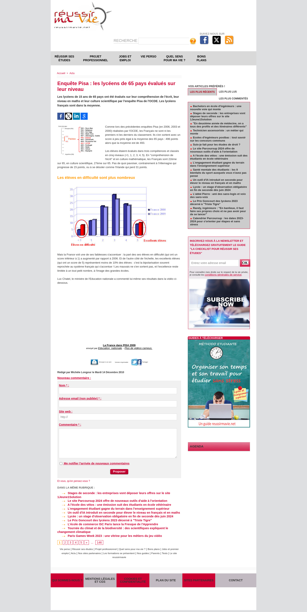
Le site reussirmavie (124, 555)
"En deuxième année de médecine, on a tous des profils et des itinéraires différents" (218, 125)
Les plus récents (202, 91)
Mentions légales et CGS (100, 580)
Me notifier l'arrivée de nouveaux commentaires (96, 462)
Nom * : (64, 384)
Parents (172, 551)
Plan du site (165, 580)
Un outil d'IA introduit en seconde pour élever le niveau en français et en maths (117, 511)
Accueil (61, 73)
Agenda (195, 445)
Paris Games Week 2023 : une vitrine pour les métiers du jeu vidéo (108, 533)
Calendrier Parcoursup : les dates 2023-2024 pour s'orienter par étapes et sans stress (217, 221)
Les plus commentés (233, 98)
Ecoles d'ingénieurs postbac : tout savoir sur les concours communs (218, 139)
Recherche (126, 41)
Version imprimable (123, 361)
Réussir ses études (64, 58)
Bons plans (201, 58)
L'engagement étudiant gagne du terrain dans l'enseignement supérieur (112, 507)
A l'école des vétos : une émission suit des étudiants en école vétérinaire (112, 503)
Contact (235, 580)
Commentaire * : (70, 423)
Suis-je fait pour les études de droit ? (216, 144)
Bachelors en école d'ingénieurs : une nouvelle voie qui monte (215, 108)
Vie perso (148, 56)
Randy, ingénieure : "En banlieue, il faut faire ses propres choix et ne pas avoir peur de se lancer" (218, 211)
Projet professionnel (95, 58)
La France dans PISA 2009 (119, 345)
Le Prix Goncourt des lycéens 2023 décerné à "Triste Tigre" (103, 518)
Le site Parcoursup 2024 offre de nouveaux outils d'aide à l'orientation (111, 499)
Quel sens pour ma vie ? (174, 58)
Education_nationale (111, 347)
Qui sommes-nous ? (67, 580)
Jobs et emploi (125, 58)
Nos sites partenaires (100, 551)
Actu (71, 73)
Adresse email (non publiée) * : (80, 397)
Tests (106, 555)
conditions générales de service (221, 274)
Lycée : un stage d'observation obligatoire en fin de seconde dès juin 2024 (113, 514)
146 (99, 540)
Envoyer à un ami (94, 361)
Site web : (65, 410)
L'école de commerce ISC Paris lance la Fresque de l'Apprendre (106, 522)
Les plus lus (228, 91)
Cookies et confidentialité (133, 580)
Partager (149, 361)
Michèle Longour (81, 371)
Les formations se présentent (132, 551)
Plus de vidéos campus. (137, 347)
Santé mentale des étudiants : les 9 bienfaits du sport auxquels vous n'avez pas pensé (218, 172)
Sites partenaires (198, 580)
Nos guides (159, 551)
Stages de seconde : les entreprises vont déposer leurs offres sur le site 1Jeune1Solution (217, 116)
